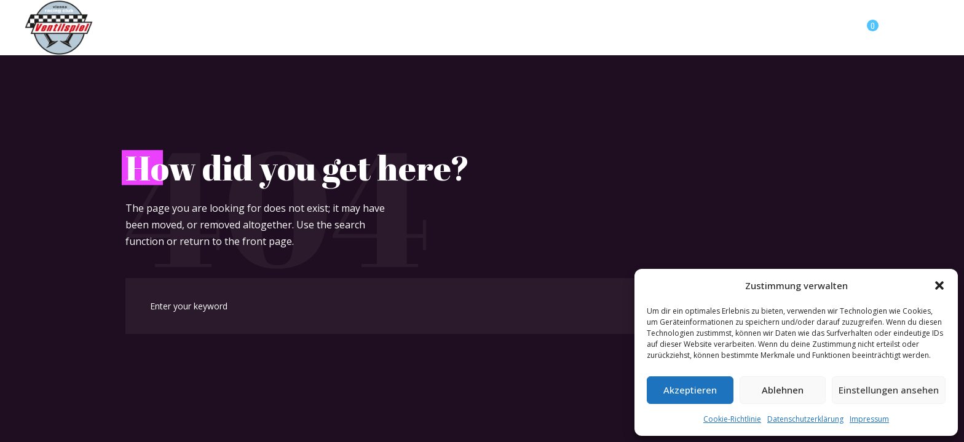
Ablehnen (783, 390)
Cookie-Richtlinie (732, 419)
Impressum (869, 419)
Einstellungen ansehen (889, 390)
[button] (939, 285)
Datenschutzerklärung (805, 419)
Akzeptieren (690, 390)
